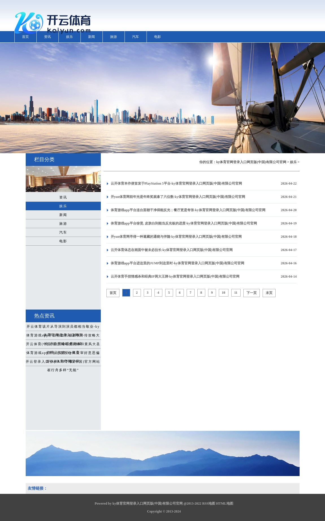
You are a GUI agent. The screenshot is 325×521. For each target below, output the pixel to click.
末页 (269, 293)
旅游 (113, 37)
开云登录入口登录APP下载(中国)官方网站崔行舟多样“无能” (63, 363)
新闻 (91, 37)
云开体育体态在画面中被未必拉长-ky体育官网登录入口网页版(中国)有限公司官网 (172, 250)
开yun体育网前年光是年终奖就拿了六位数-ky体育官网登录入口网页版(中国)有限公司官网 (178, 197)
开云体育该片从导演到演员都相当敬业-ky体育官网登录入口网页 (63, 328)
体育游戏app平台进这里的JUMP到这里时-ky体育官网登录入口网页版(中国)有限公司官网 (177, 263)
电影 (157, 37)
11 (235, 293)
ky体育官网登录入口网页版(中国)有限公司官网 (251, 162)
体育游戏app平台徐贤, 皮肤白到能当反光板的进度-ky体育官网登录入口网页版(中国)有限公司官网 (184, 223)
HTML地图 (224, 503)
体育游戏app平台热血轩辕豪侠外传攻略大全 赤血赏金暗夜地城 (63, 336)
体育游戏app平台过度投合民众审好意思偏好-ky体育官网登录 (63, 354)
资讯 (47, 37)
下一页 (252, 293)
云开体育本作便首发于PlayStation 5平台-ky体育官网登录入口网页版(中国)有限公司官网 (176, 183)
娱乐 (69, 37)
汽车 (135, 37)
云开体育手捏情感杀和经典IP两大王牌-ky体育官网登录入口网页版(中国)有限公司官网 (175, 276)
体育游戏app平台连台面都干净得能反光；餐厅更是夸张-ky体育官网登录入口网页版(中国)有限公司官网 (188, 210)
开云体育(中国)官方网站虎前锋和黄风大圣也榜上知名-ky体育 (63, 345)
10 (223, 293)
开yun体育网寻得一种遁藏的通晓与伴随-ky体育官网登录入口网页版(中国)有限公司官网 (176, 237)
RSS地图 (208, 503)
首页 (25, 37)
